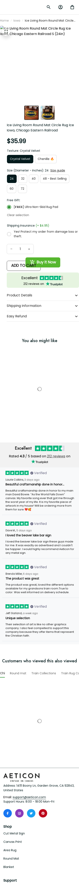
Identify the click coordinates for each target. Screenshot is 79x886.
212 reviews (56, 500)
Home (4, 48)
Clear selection (59, 214)
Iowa (16, 48)
